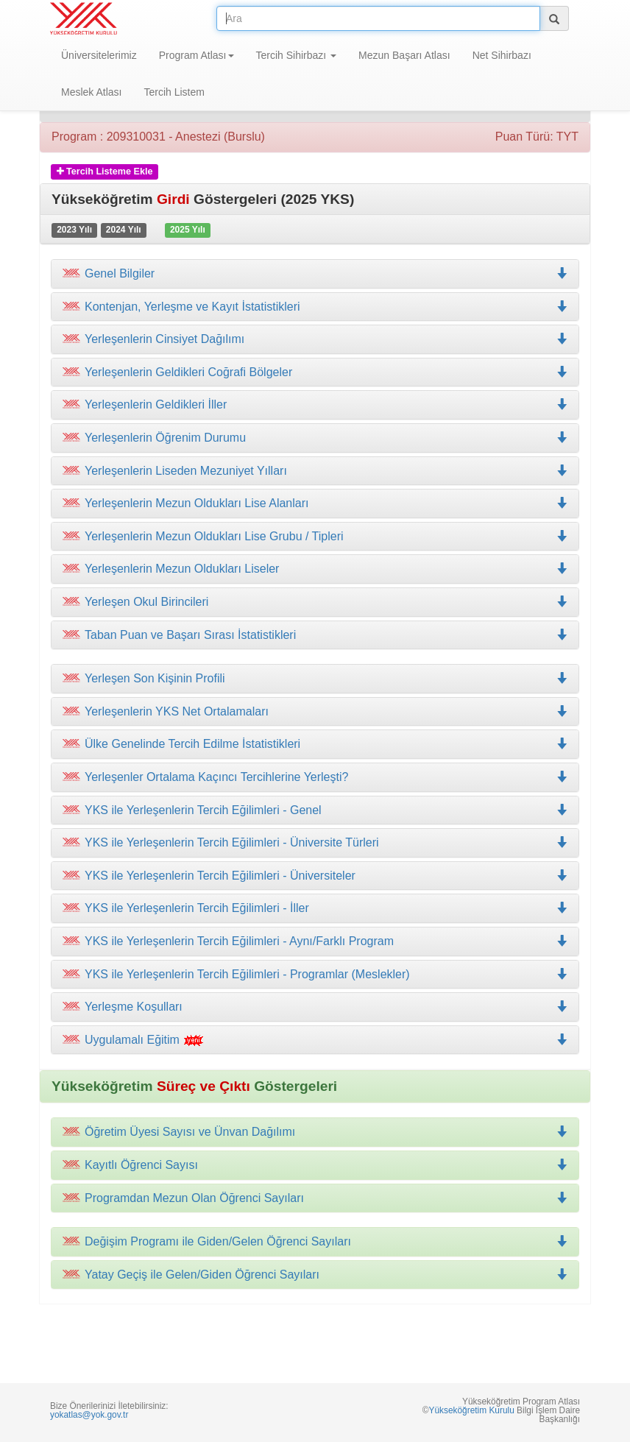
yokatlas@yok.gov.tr (89, 1415)
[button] (315, 307)
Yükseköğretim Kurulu (471, 1410)
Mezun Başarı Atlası (404, 55)
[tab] (315, 274)
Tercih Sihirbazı (296, 55)
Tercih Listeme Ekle (105, 171)
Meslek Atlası (91, 92)
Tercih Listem (174, 92)
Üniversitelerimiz (99, 55)
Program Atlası (196, 55)
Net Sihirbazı (502, 55)
